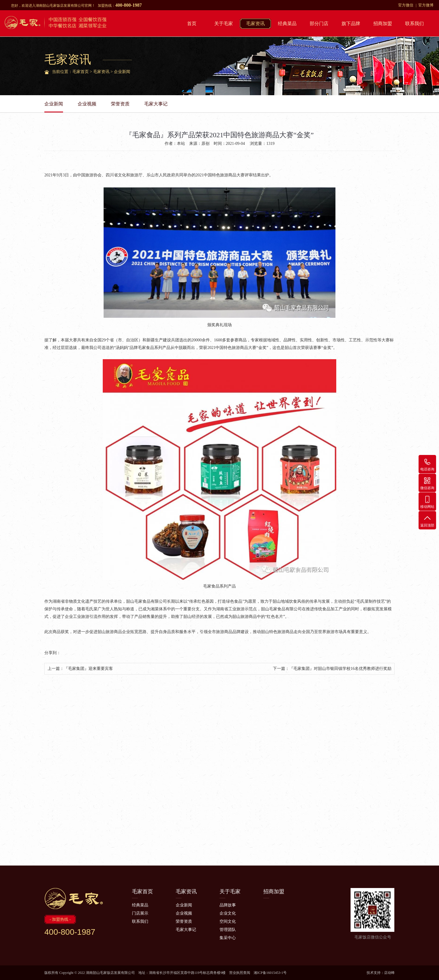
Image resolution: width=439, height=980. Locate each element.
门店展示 (140, 913)
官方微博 (425, 5)
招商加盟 (382, 23)
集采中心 (228, 938)
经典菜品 (287, 23)
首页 (191, 23)
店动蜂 (389, 973)
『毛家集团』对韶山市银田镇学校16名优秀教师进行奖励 (340, 668)
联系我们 (414, 23)
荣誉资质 (120, 103)
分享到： (52, 653)
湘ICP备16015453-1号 (270, 973)
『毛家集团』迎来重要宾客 (88, 668)
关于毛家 (223, 23)
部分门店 (319, 23)
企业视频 (87, 103)
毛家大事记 (156, 103)
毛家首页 (80, 71)
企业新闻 (122, 71)
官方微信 (405, 5)
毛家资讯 (255, 23)
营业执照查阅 (239, 973)
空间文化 (228, 921)
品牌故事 (228, 905)
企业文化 (228, 913)
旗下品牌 (351, 23)
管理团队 (228, 929)
